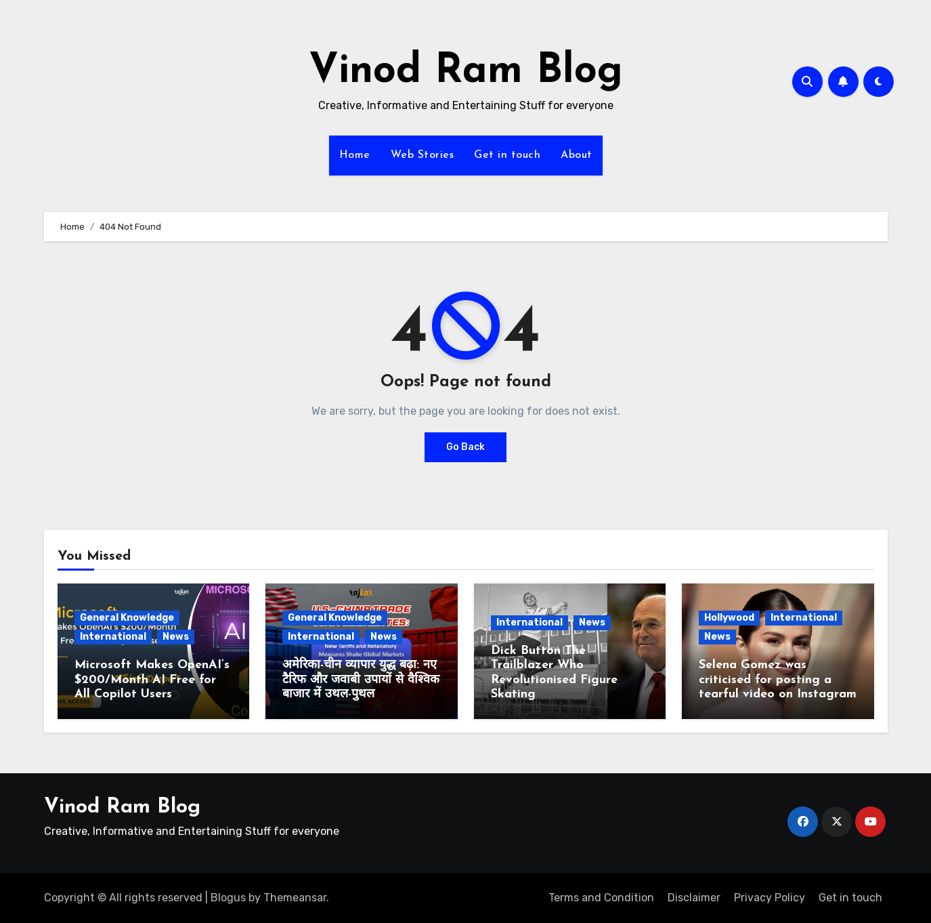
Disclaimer (694, 897)
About (576, 155)
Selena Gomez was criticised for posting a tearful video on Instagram (778, 680)
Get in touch (507, 155)
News (176, 636)
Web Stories (422, 155)
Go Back (465, 447)
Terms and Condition (601, 897)
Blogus (228, 897)
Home (354, 155)
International (113, 636)
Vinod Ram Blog (466, 72)
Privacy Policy (769, 897)
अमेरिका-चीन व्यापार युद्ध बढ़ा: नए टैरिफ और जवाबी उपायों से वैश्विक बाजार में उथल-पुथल (360, 680)
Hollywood (729, 617)
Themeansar (294, 897)
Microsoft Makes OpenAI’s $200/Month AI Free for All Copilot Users (152, 680)
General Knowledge (127, 617)
